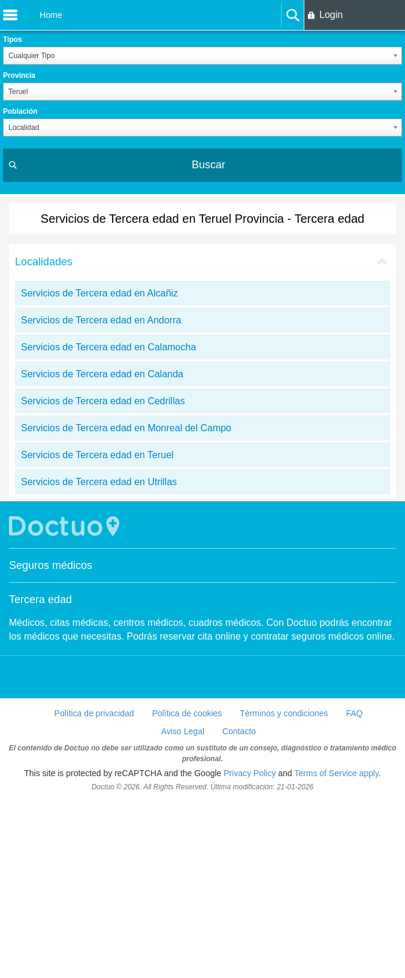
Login (331, 15)
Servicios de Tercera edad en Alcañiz (99, 470)
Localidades (43, 438)
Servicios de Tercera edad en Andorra (101, 497)
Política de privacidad (94, 890)
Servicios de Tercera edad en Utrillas (99, 658)
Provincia (19, 75)
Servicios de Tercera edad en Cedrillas (103, 578)
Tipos (12, 39)
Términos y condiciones (284, 890)
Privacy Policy (249, 950)
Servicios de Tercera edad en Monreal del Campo (126, 604)
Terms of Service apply (336, 950)
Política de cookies (187, 890)
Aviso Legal (182, 908)
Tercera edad (40, 776)
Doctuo (66, 703)
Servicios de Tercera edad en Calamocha (108, 524)
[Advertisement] (202, 284)
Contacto (239, 908)
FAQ (354, 890)
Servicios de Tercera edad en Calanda (102, 551)
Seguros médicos (50, 742)
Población (20, 111)
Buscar (208, 165)
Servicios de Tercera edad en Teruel (97, 631)
